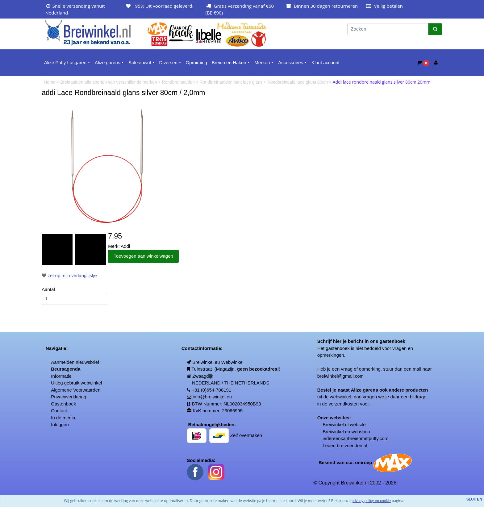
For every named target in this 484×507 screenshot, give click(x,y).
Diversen (168, 62)
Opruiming (196, 62)
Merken (262, 62)
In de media (63, 417)
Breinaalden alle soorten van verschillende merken (109, 82)
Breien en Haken (229, 62)
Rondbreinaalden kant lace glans (232, 82)
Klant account (325, 62)
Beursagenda (65, 369)
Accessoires (290, 62)
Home (50, 82)
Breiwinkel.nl (335, 424)
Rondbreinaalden (179, 82)
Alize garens (107, 62)
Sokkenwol (139, 62)
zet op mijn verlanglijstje (69, 275)
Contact (59, 410)
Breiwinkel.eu (336, 431)
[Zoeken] (387, 29)
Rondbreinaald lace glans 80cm (298, 82)
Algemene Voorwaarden (75, 390)
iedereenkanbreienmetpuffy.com (355, 438)
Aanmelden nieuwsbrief (75, 362)
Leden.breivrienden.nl (345, 445)
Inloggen (60, 424)
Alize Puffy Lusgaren (65, 62)
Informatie (61, 376)
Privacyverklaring (68, 396)
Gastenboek (63, 403)
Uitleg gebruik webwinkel (76, 382)
